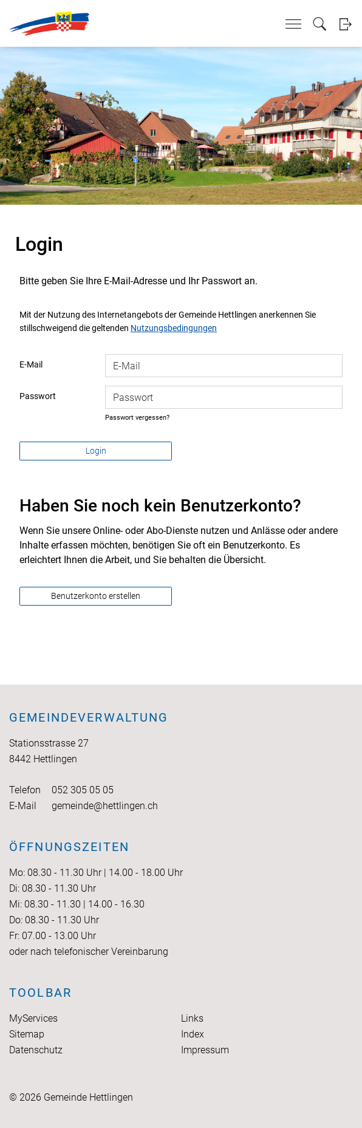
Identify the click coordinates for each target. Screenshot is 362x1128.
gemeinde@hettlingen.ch (105, 806)
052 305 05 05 (83, 790)
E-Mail (31, 364)
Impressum (205, 1050)
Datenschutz (36, 1050)
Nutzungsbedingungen (174, 328)
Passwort (37, 396)
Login (345, 24)
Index (192, 1034)
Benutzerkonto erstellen (95, 596)
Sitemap (26, 1034)
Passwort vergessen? (137, 418)
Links (192, 1018)
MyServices (33, 1018)
